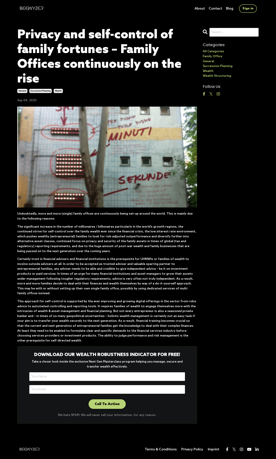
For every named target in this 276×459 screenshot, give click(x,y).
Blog (229, 9)
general (22, 91)
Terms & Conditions (161, 449)
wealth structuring (217, 76)
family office (212, 56)
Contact (215, 9)
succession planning (40, 91)
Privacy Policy (192, 449)
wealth (58, 91)
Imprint (213, 449)
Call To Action (107, 404)
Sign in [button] (247, 8)
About (200, 9)
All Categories (213, 51)
